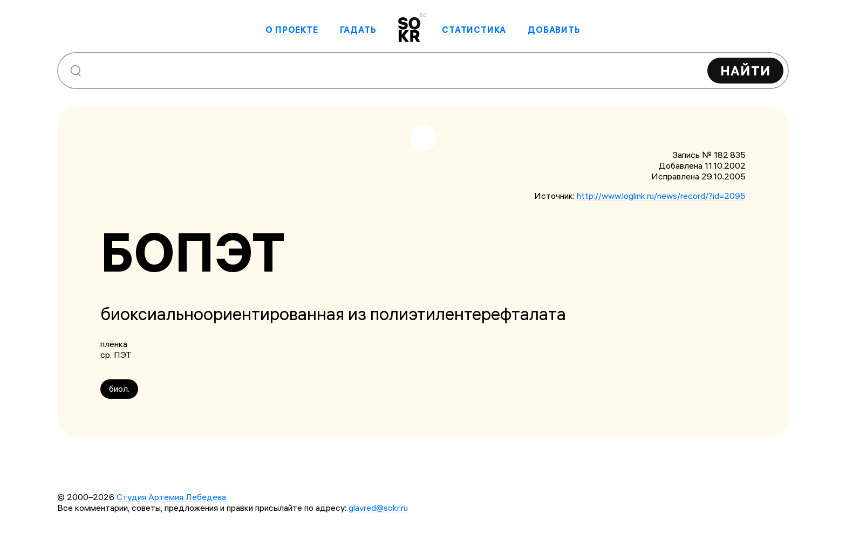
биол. (119, 388)
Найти (745, 71)
